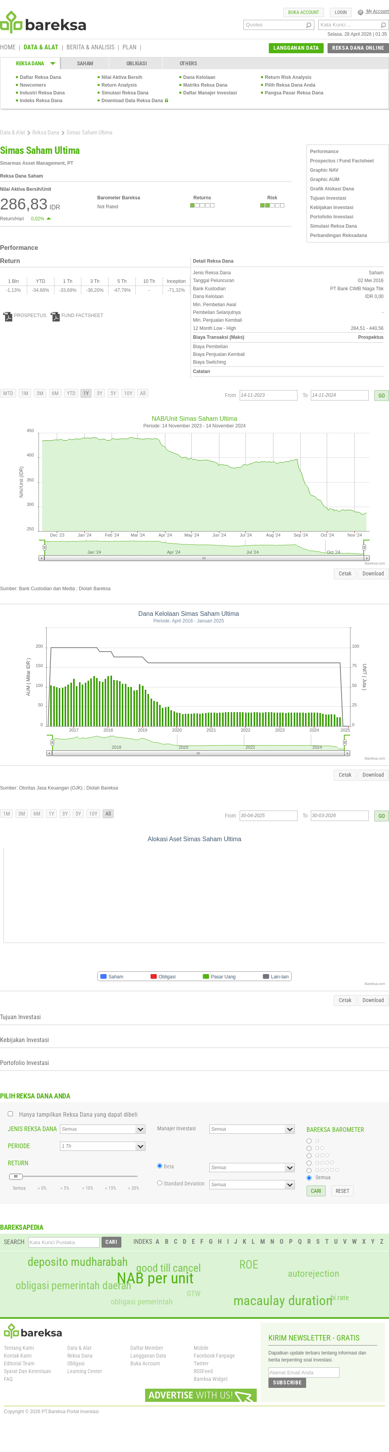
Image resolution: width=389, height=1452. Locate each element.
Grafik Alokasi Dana (332, 189)
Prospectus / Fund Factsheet (342, 161)
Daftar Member (146, 1348)
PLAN (130, 48)
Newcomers (33, 85)
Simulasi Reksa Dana (125, 93)
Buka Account (145, 1363)
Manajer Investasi (176, 1128)
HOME (8, 48)
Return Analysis (119, 85)
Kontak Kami (18, 1356)
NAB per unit (155, 1278)
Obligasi (75, 1363)
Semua (323, 1177)
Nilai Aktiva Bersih (122, 77)
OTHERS (188, 63)
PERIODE (19, 1146)
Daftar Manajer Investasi (210, 93)
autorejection (313, 1273)
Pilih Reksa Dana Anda (290, 85)
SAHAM (85, 63)
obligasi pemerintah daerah (73, 1285)
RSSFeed (203, 1371)
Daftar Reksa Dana (40, 77)
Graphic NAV (324, 170)
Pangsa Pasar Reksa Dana (294, 93)
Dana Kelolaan (199, 77)
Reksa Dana (45, 132)
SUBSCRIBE (287, 1382)
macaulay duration (283, 1300)
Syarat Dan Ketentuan (27, 1371)
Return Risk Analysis (288, 77)
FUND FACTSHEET (77, 315)
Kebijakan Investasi (331, 207)
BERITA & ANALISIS (90, 48)
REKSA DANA (30, 63)
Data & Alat (12, 132)
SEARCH (14, 1242)
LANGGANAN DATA (296, 48)
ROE (248, 1265)
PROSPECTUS (24, 315)
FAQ (8, 1379)
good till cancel (168, 1268)
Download (373, 573)
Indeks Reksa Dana (41, 100)
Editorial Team (19, 1363)
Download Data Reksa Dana (132, 100)
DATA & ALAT (41, 48)
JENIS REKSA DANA (32, 1129)
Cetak (345, 573)
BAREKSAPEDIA (22, 1227)
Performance (324, 151)
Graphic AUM (325, 179)
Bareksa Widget (211, 1379)
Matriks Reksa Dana (205, 85)
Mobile (201, 1348)
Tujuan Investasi (328, 198)
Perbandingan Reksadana (338, 235)
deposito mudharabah (78, 1262)
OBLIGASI (136, 63)
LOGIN (341, 12)
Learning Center (84, 1371)
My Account (373, 11)
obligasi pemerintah (142, 1302)
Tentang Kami (19, 1348)
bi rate (340, 1297)
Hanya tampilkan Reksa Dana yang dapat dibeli (78, 1114)
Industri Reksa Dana (42, 93)
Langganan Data (148, 1356)
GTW (193, 1293)
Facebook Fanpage (214, 1356)
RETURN (18, 1163)
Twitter (201, 1363)
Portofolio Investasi (331, 217)
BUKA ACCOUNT (303, 12)
